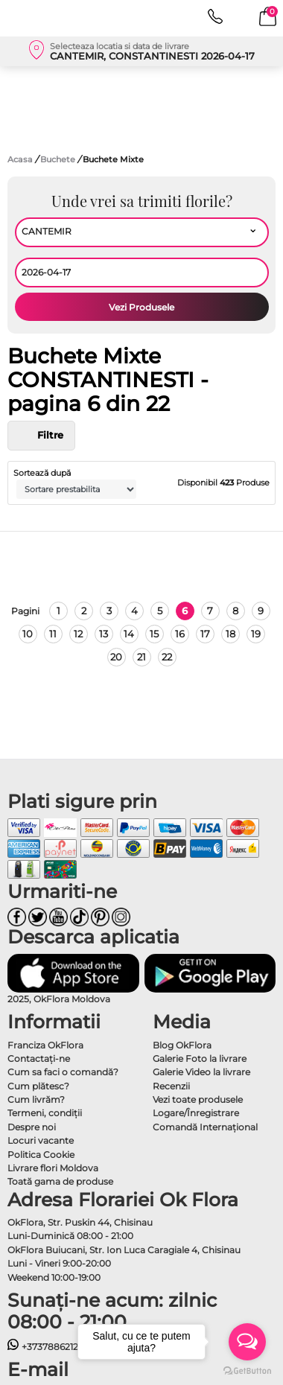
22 (167, 657)
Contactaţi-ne (38, 1058)
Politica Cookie (40, 1154)
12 (78, 634)
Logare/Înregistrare (196, 1112)
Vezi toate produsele (198, 1099)
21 (141, 657)
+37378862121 (44, 1346)
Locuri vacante (40, 1140)
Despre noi (31, 1127)
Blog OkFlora (182, 1045)
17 (205, 634)
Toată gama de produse (60, 1181)
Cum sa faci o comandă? (62, 1071)
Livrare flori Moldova (52, 1168)
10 (27, 634)
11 (53, 634)
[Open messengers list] (247, 1341)
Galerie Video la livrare (201, 1071)
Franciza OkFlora (45, 1045)
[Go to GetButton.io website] (247, 1370)
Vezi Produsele (141, 307)
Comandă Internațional (205, 1127)
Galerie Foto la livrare (200, 1058)
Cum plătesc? (38, 1086)
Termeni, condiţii (44, 1112)
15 (154, 634)
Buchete (58, 159)
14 (129, 634)
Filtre (41, 436)
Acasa (20, 159)
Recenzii (171, 1086)
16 (180, 634)
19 (256, 634)
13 (103, 634)
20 (116, 657)
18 (230, 634)
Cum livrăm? (36, 1099)
